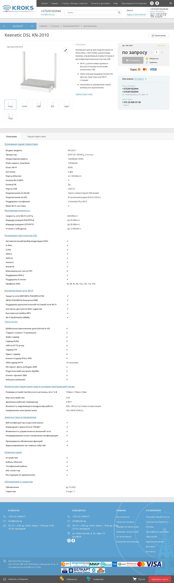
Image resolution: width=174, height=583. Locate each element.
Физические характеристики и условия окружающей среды (40, 386)
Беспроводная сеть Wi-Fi (19, 290)
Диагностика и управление (20, 417)
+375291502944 (159, 9)
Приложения (11, 321)
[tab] (10, 136)
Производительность (17, 210)
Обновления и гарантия (19, 481)
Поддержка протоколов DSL (21, 235)
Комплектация (13, 452)
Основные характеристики (21, 144)
